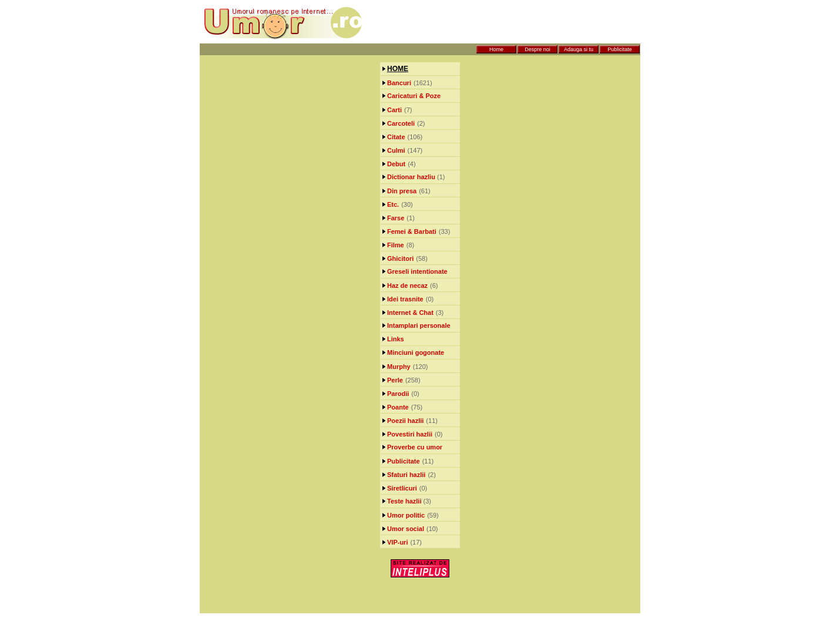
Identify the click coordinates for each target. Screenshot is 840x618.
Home (496, 49)
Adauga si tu (578, 49)
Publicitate (619, 49)
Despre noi (537, 49)
